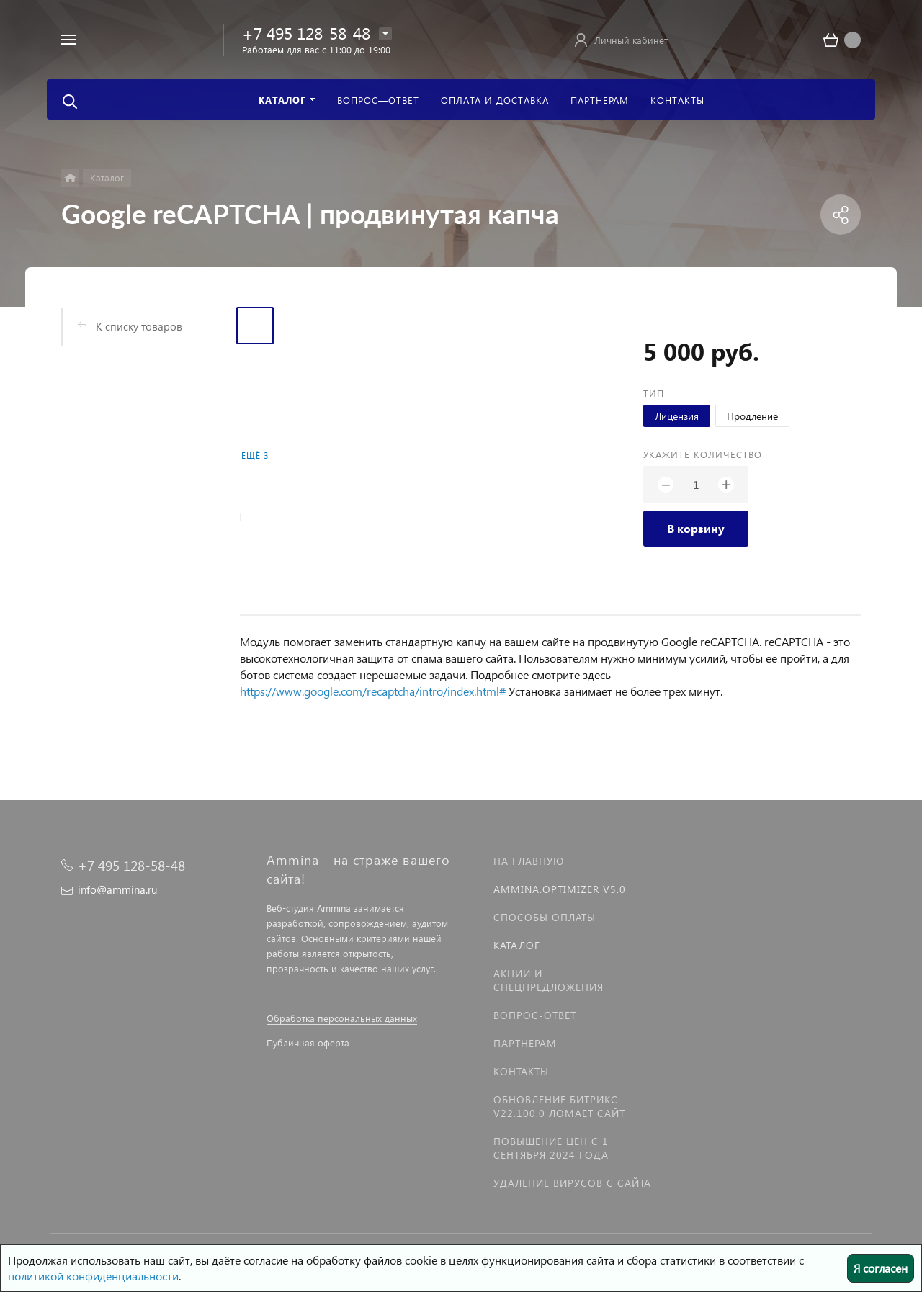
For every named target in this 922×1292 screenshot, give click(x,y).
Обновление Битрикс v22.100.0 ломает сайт (559, 1106)
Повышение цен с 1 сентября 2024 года (551, 1148)
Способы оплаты (544, 917)
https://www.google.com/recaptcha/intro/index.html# (373, 691)
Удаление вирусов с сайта (572, 1183)
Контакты (521, 1071)
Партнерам (525, 1043)
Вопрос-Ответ (534, 1015)
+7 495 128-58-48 (306, 33)
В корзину (696, 528)
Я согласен (881, 1267)
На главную (528, 861)
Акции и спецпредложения (548, 980)
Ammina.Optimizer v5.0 (559, 889)
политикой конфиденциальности (93, 1275)
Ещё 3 (255, 455)
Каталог (516, 945)
